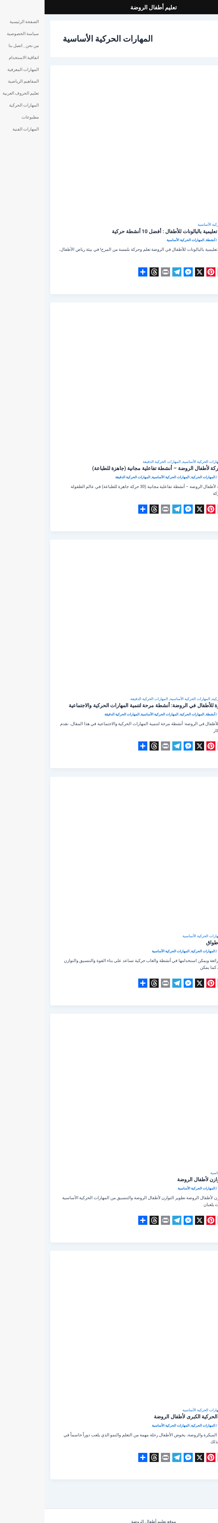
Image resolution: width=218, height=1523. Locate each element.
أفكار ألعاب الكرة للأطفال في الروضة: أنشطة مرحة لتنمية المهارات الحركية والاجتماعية (115, 705)
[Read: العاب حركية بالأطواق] (109, 854)
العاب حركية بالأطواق (184, 942)
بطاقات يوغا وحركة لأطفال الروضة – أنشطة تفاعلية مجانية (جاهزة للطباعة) (127, 468)
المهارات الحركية (193, 461)
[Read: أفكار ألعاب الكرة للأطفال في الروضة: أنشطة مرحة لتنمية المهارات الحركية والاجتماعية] (109, 617)
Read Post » (195, 284)
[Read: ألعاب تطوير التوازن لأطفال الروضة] (109, 1091)
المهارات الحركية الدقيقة (117, 461)
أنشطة (200, 224)
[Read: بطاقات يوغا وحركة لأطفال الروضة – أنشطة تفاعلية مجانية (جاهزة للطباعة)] (109, 380)
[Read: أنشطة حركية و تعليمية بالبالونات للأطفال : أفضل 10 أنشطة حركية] (109, 142)
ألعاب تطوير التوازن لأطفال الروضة (169, 1179)
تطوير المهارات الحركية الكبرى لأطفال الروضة (157, 1417)
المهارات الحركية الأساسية (173, 224)
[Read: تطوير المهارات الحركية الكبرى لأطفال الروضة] (109, 1328)
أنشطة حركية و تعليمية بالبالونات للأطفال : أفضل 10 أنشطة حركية (136, 231)
